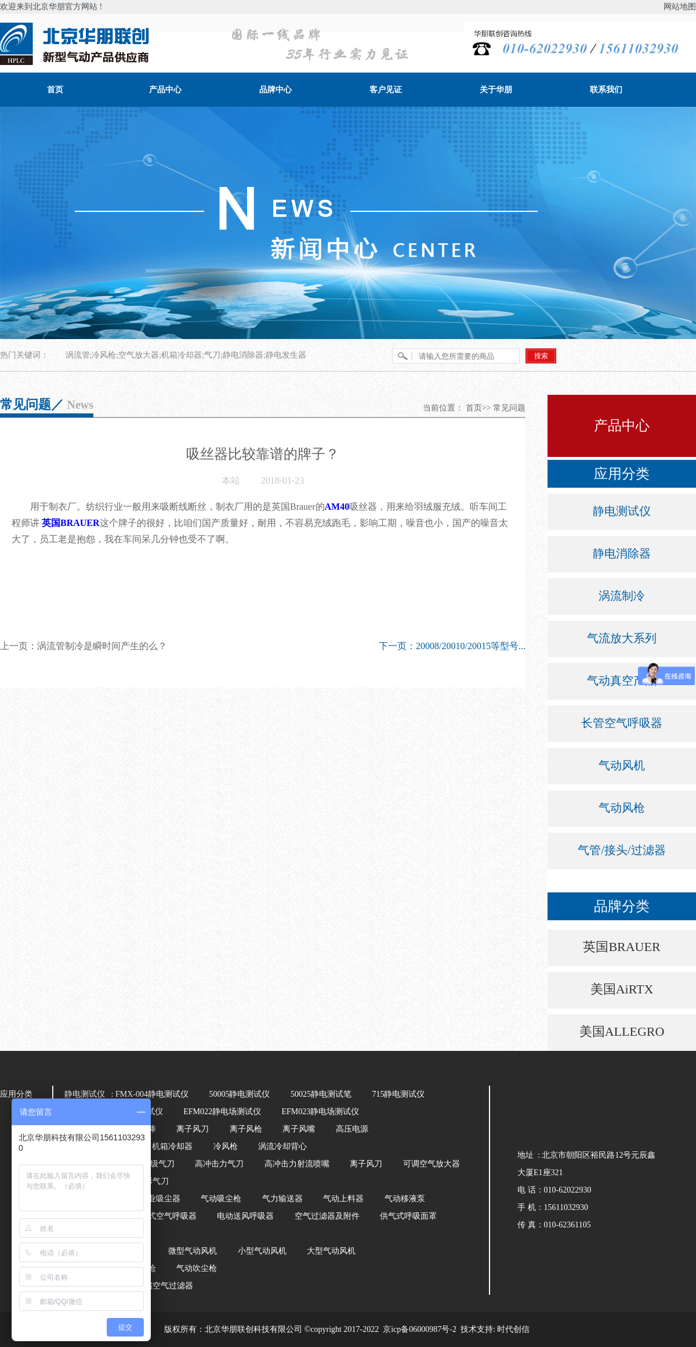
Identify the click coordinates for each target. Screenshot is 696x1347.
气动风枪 (622, 807)
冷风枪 (225, 1146)
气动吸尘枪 (221, 1198)
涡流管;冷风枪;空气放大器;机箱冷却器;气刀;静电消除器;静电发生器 (186, 355)
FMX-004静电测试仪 (151, 1094)
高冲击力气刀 (219, 1163)
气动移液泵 (405, 1198)
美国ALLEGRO (622, 1031)
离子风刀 (192, 1129)
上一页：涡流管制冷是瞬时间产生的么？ (83, 646)
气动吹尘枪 (196, 1268)
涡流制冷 (622, 595)
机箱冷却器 (172, 1146)
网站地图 (680, 6)
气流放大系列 (622, 638)
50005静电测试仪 (239, 1094)
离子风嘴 (298, 1129)
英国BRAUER (621, 946)
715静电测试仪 (398, 1094)
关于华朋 (496, 89)
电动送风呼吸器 (245, 1216)
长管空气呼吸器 (621, 722)
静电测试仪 (622, 511)
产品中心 (165, 89)
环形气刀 (152, 1181)
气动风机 (622, 765)
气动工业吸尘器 (152, 1198)
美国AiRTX (622, 989)
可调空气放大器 (431, 1163)
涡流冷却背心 (282, 1146)
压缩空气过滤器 (164, 1285)
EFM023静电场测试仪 (320, 1111)
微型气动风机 (192, 1251)
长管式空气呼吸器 (164, 1216)
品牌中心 (275, 89)
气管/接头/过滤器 (621, 850)
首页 (55, 89)
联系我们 (606, 89)
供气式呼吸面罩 (408, 1216)
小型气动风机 (262, 1251)
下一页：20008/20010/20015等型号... (452, 646)
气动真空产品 (622, 680)
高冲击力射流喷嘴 (296, 1163)
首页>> (478, 408)
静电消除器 (622, 553)
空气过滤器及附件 (327, 1216)
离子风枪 (246, 1129)
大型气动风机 (331, 1251)
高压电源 (352, 1129)
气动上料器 (343, 1198)
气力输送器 (282, 1198)
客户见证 (385, 89)
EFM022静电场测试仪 (222, 1111)
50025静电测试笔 (321, 1094)
